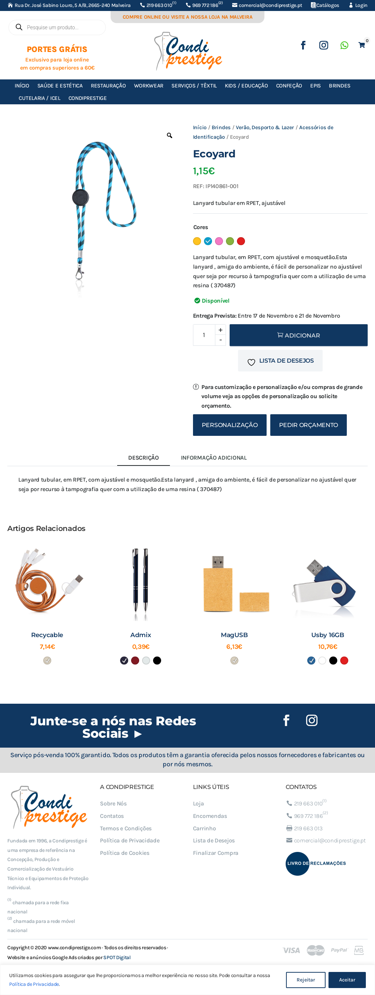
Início (22, 85)
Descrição (143, 457)
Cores (200, 227)
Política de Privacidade (34, 984)
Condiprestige (87, 98)
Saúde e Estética (60, 85)
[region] (187, 980)
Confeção (289, 85)
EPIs (315, 85)
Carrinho (204, 828)
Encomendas (210, 815)
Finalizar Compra (215, 852)
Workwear (149, 85)
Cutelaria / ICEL (39, 98)
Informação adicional (214, 457)
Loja (198, 803)
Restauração (108, 85)
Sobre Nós (113, 803)
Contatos (112, 815)
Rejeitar (306, 980)
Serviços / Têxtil (194, 85)
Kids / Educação (246, 85)
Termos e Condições (126, 828)
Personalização (230, 425)
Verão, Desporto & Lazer (265, 127)
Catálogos (327, 5)
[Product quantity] (209, 335)
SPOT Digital (116, 957)
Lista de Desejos (214, 840)
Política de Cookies (124, 852)
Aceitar (347, 980)
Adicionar (302, 335)
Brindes (339, 85)
